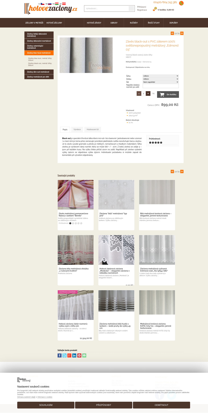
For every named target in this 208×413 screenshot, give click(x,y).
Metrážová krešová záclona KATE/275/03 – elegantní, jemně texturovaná (155, 326)
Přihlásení (141, 7)
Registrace (142, 10)
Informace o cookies (49, 396)
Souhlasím (48, 404)
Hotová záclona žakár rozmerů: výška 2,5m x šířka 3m (73, 325)
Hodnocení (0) (106, 129)
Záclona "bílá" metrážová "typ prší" (113, 215)
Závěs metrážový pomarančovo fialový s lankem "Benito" (73, 215)
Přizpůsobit (103, 404)
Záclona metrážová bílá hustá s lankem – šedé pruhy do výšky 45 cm (115, 326)
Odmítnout (159, 404)
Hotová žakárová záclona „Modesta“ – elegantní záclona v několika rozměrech (114, 271)
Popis (68, 129)
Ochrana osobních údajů (30, 396)
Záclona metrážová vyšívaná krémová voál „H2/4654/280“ (154, 270)
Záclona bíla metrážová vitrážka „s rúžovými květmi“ (73, 270)
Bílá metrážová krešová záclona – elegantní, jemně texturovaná (156, 215)
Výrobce (85, 129)
